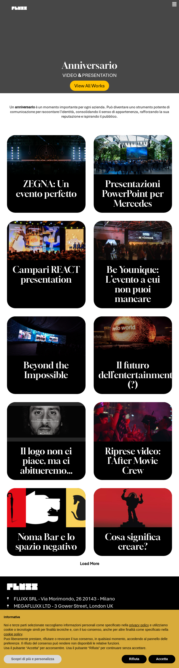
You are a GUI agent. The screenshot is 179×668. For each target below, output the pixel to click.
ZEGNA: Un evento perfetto (46, 188)
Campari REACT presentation (46, 278)
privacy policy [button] (139, 625)
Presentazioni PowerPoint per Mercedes (133, 193)
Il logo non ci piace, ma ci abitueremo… (46, 456)
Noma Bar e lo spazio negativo (46, 536)
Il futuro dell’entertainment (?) (137, 372)
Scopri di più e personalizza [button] (32, 659)
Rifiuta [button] (134, 659)
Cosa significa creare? (132, 536)
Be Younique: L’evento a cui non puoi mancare (133, 282)
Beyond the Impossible (46, 367)
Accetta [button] (162, 659)
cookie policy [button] (13, 634)
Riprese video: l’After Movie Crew (132, 456)
